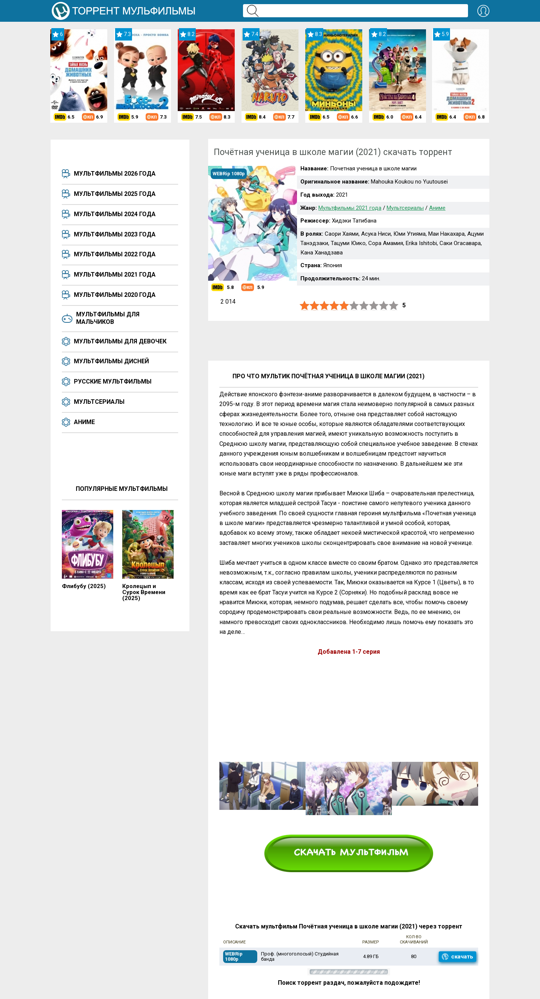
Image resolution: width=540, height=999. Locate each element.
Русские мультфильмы (113, 381)
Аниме (84, 422)
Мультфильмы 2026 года (115, 173)
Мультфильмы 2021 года (115, 274)
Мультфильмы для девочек (120, 341)
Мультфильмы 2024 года (115, 214)
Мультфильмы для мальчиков (108, 318)
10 (394, 306)
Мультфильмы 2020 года (115, 294)
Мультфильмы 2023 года (115, 234)
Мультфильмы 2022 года (115, 254)
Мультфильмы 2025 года (115, 193)
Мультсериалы (99, 401)
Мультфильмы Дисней (111, 361)
